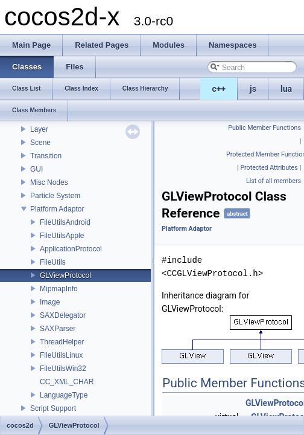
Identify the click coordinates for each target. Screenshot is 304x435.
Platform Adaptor (57, 209)
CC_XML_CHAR (66, 382)
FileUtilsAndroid (65, 222)
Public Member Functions (264, 128)
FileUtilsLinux (61, 355)
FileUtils (53, 262)
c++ (219, 89)
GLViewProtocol (65, 275)
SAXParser (57, 328)
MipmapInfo (59, 289)
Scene (40, 142)
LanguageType (63, 395)
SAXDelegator (63, 315)
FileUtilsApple (62, 235)
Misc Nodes (49, 182)
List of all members (273, 181)
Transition (46, 156)
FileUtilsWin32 (63, 368)
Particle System (55, 196)
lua (286, 89)
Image (50, 302)
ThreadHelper (62, 342)
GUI (36, 169)
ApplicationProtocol (71, 249)
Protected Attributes (268, 168)
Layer (39, 129)
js (253, 89)
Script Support (53, 408)
